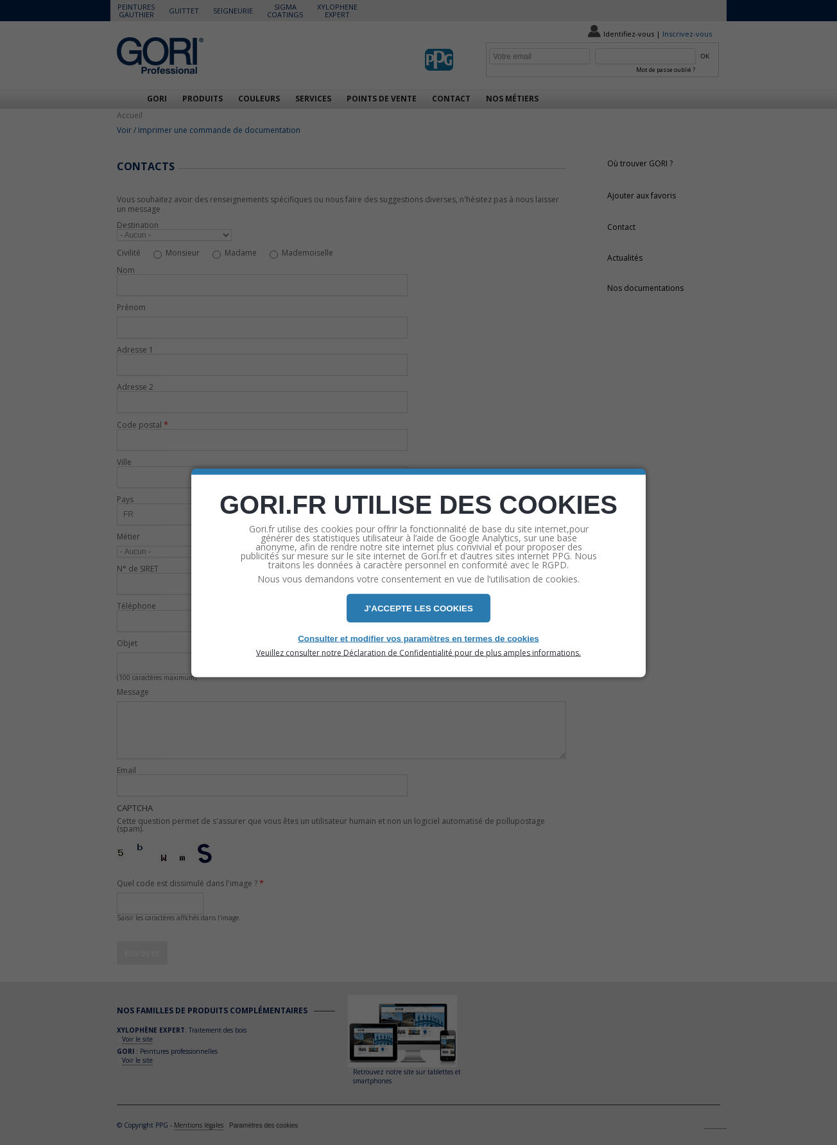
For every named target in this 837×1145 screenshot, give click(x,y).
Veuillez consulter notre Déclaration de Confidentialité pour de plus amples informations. (418, 652)
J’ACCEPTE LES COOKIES (418, 608)
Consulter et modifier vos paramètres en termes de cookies (418, 638)
